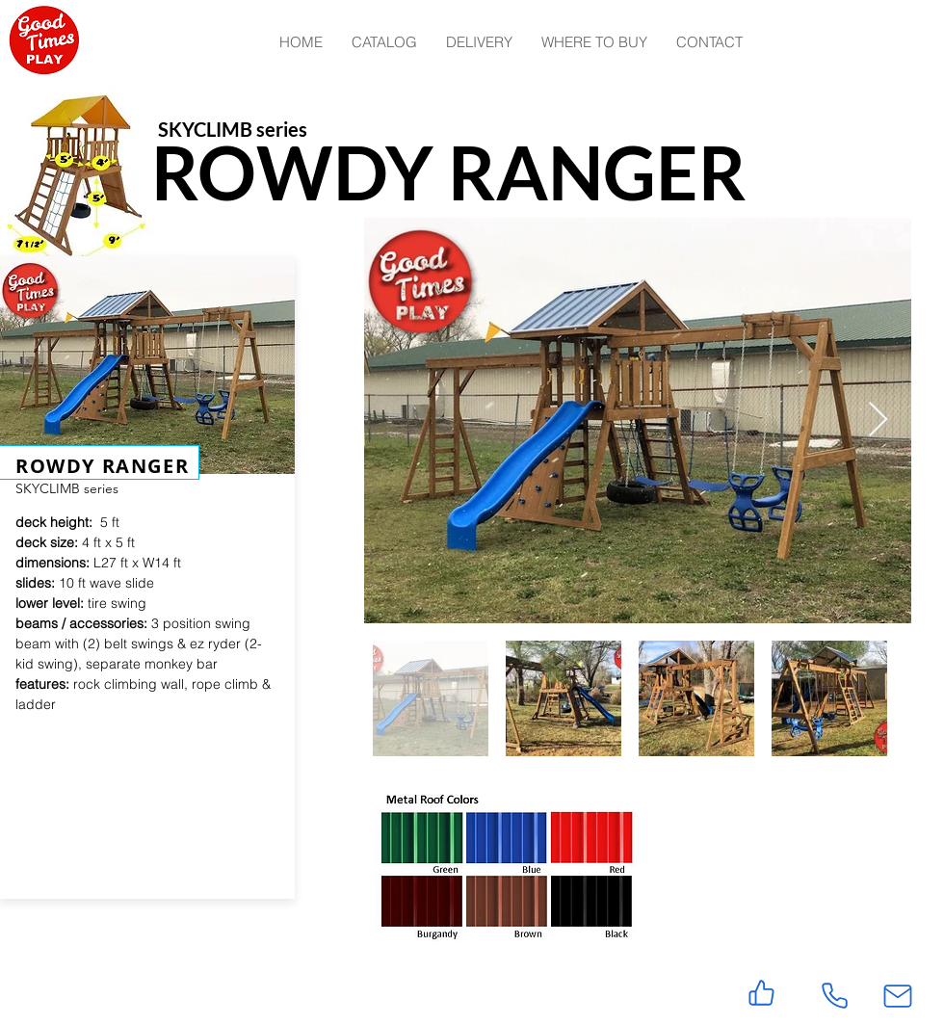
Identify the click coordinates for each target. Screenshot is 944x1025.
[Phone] (834, 995)
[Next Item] (878, 420)
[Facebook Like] (125, 990)
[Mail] (898, 995)
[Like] (761, 992)
